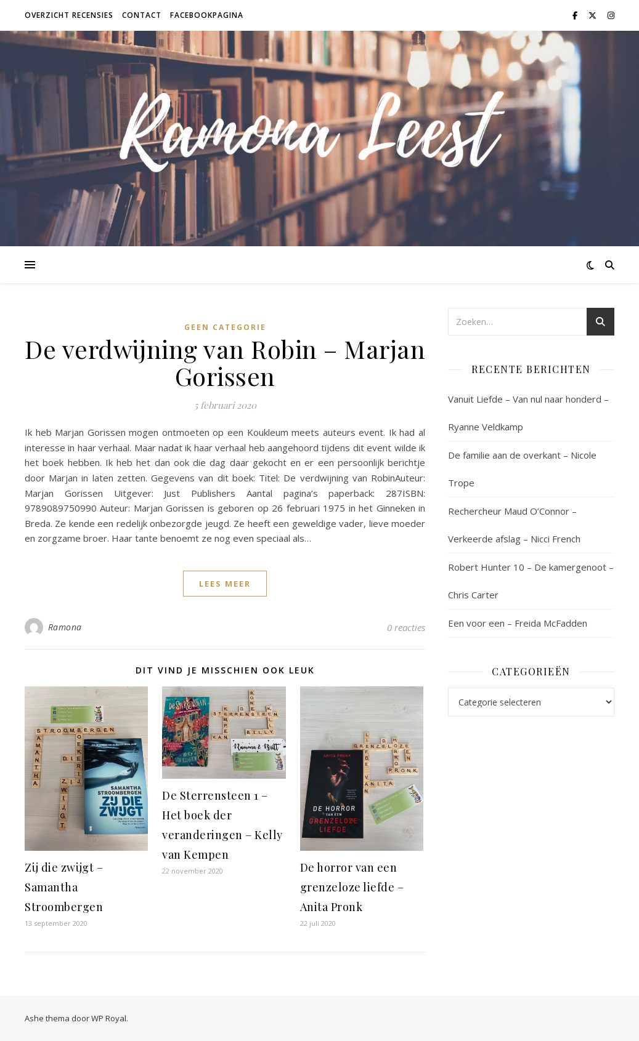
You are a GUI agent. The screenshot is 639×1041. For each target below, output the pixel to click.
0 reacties (406, 627)
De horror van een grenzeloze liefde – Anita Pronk (352, 887)
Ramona (65, 627)
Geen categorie (225, 327)
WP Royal (108, 1018)
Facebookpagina (206, 15)
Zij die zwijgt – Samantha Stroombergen (64, 887)
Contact (141, 15)
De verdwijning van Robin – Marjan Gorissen (225, 362)
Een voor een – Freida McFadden (517, 623)
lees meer (225, 583)
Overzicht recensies (69, 15)
